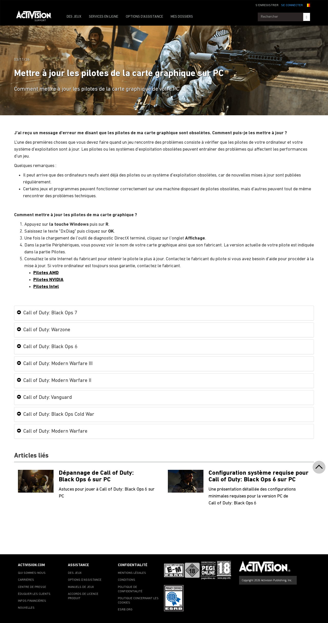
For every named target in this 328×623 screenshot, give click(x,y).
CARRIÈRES (26, 580)
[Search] (306, 17)
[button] (307, 4)
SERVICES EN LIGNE (103, 17)
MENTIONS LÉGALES (132, 573)
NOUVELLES (26, 607)
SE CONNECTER (292, 5)
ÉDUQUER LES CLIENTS (34, 594)
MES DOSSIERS (182, 17)
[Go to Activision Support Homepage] (36, 17)
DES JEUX (74, 17)
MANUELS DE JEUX (81, 587)
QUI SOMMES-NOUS (32, 573)
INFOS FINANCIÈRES (32, 601)
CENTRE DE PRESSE (32, 587)
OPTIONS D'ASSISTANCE (144, 17)
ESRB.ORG (125, 609)
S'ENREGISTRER (267, 5)
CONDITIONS (126, 580)
